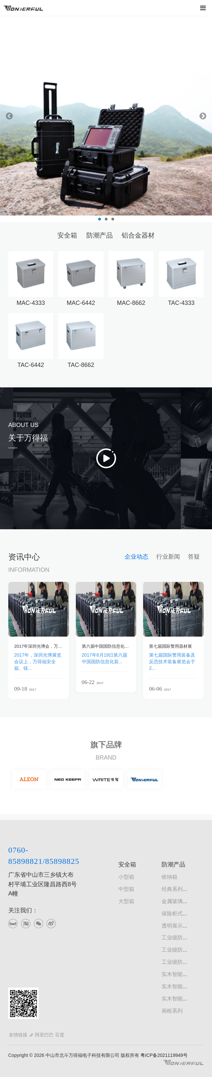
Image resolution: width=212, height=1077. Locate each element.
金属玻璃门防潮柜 (183, 901)
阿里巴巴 (44, 1034)
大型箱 (126, 901)
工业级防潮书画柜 (183, 950)
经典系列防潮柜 (180, 889)
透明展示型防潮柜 (183, 926)
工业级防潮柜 (177, 937)
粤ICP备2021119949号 (163, 1055)
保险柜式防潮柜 (180, 913)
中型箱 (126, 889)
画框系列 (172, 1011)
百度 (59, 1034)
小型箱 (126, 877)
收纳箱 (169, 877)
